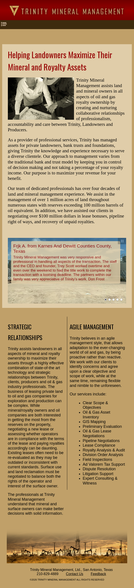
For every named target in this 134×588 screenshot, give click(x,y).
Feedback (98, 574)
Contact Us (74, 574)
